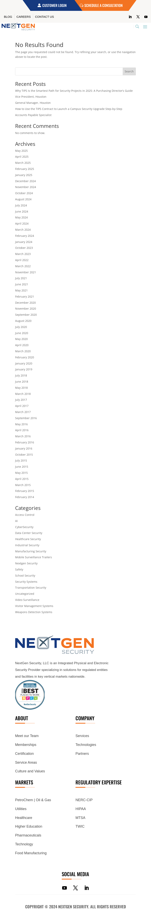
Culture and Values (30, 771)
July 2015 (21, 460)
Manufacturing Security (30, 551)
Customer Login (54, 5)
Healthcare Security (28, 539)
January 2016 (23, 448)
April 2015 (22, 479)
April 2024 (22, 223)
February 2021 (24, 296)
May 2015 (21, 473)
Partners (82, 754)
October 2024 (24, 193)
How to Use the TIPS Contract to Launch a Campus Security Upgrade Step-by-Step (68, 109)
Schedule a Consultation (103, 5)
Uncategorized (24, 594)
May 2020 (21, 339)
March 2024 (23, 229)
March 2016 (23, 436)
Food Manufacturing (31, 853)
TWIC (80, 826)
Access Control (24, 515)
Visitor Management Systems (34, 606)
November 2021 (25, 272)
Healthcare (23, 818)
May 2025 (21, 151)
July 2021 (21, 278)
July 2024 (21, 205)
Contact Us (44, 16)
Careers (24, 16)
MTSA (80, 818)
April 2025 (22, 156)
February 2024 (24, 236)
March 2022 (23, 266)
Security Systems (26, 582)
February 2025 (24, 169)
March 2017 (23, 412)
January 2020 (23, 363)
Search (129, 71)
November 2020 (25, 308)
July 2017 (21, 400)
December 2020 (25, 302)
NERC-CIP (84, 800)
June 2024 (21, 211)
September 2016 (26, 418)
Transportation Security (30, 587)
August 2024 (23, 199)
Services (82, 736)
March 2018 (23, 394)
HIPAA (81, 809)
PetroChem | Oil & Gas (33, 800)
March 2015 (23, 485)
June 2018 (21, 381)
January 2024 (23, 242)
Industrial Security (27, 545)
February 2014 (24, 497)
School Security (25, 575)
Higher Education (28, 826)
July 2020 (21, 327)
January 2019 (23, 369)
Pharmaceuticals (28, 835)
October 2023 (24, 248)
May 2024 (21, 217)
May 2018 (21, 388)
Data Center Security (28, 533)
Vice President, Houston (30, 96)
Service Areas (26, 762)
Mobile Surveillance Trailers (33, 557)
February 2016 (24, 442)
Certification (24, 754)
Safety (19, 569)
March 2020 (23, 351)
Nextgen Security (26, 563)
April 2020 (22, 345)
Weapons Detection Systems (33, 612)
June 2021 (21, 284)
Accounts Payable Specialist (33, 115)
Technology (24, 844)
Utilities (21, 809)
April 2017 (22, 406)
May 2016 (21, 424)
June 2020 (21, 333)
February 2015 (24, 491)
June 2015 (21, 466)
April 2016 (22, 430)
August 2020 (23, 321)
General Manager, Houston (33, 103)
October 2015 (24, 454)
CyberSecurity (24, 527)
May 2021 (21, 290)
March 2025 (23, 163)
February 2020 (24, 357)
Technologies (86, 745)
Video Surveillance (27, 600)
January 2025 (23, 175)
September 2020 (26, 315)
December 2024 (25, 181)
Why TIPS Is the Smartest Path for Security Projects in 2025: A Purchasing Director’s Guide (74, 91)
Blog (8, 16)
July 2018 (21, 375)
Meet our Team (27, 736)
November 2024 (25, 187)
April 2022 (22, 260)
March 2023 (23, 254)
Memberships (25, 745)
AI (16, 521)
